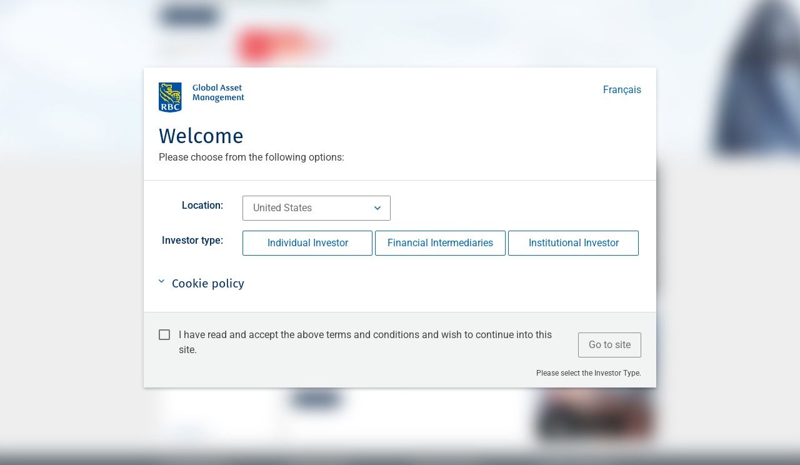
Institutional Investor (574, 243)
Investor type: (192, 240)
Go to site (610, 345)
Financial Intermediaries (440, 243)
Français (622, 90)
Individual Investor (308, 243)
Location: (202, 205)
